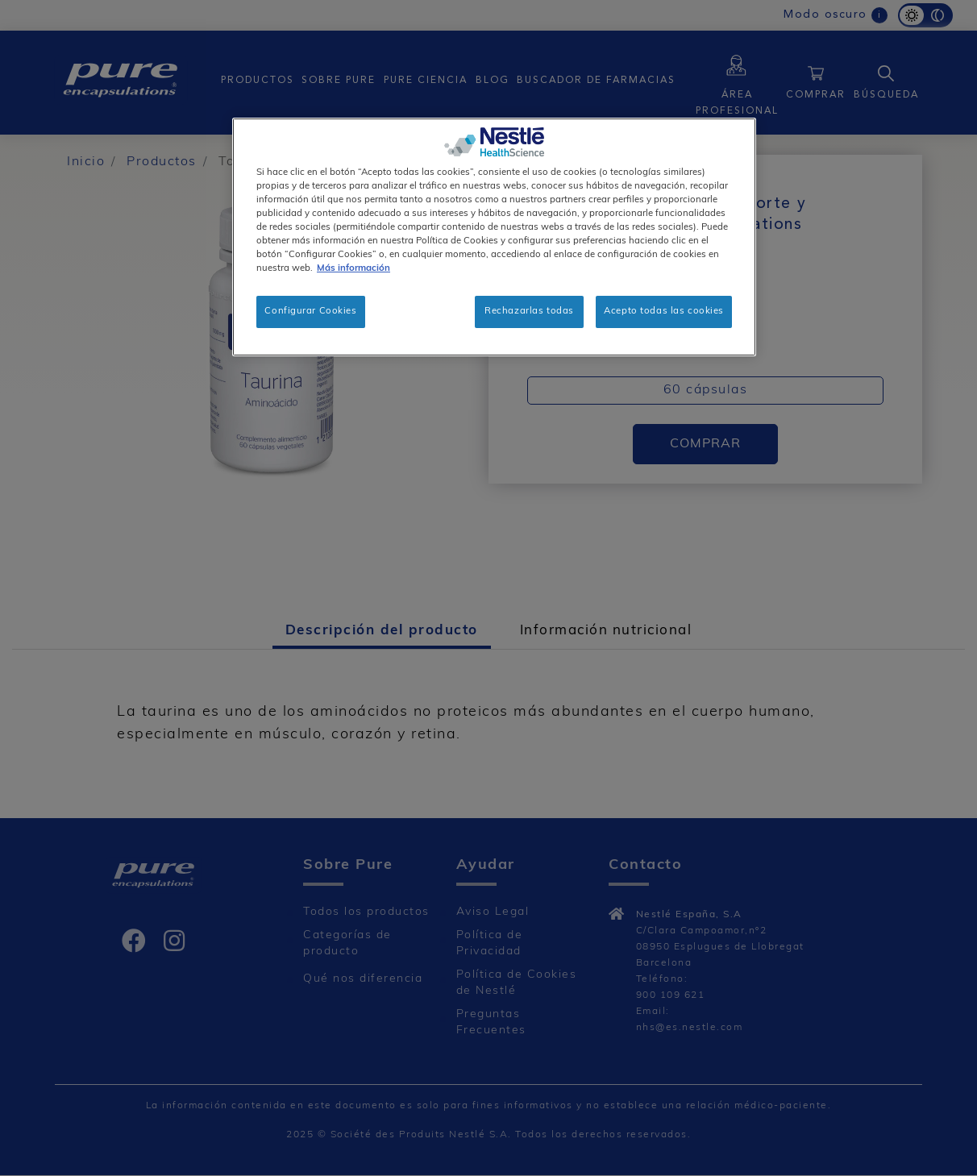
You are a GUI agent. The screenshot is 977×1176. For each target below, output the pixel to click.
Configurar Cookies (310, 311)
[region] (494, 237)
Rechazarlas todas (529, 311)
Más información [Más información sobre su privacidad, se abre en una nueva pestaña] (353, 268)
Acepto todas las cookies (664, 311)
